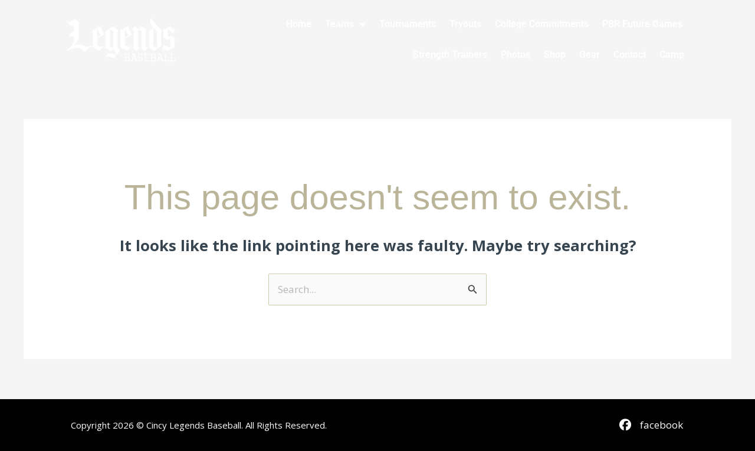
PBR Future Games (642, 23)
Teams (345, 24)
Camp (671, 54)
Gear (589, 54)
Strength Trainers (450, 54)
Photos (515, 54)
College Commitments (542, 23)
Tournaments (407, 23)
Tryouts (465, 23)
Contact (629, 54)
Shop (555, 54)
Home (298, 23)
